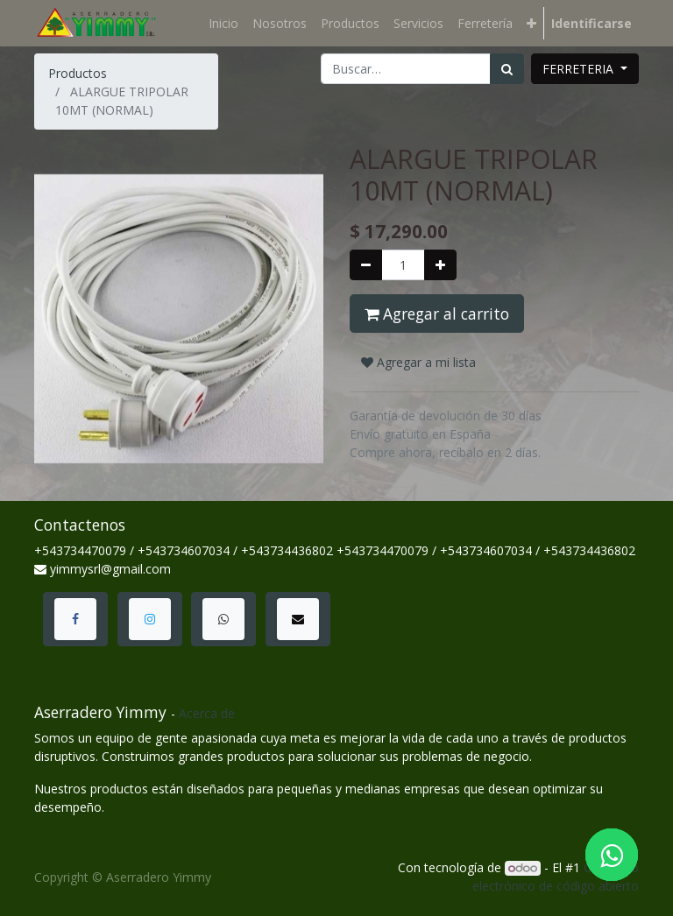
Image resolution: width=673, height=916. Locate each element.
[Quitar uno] (366, 265)
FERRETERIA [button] (579, 68)
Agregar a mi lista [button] (418, 362)
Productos (77, 73)
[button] (531, 23)
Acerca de (207, 713)
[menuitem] (223, 23)
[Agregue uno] (440, 265)
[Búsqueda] (507, 68)
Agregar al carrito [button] (437, 313)
